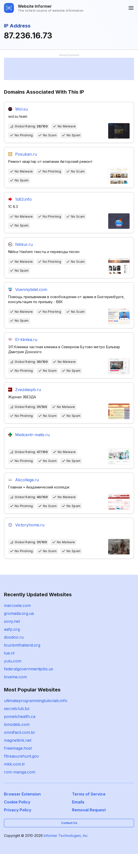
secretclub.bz (17, 708)
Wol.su (21, 109)
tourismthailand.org (22, 645)
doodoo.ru (14, 637)
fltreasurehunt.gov (21, 756)
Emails (78, 801)
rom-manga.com (19, 771)
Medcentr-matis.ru (32, 434)
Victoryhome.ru (29, 524)
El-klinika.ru (26, 339)
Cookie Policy (17, 801)
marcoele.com (17, 605)
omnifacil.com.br (19, 732)
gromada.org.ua (19, 613)
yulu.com (12, 660)
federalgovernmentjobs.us (28, 668)
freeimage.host (18, 748)
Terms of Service (88, 794)
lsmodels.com (17, 724)
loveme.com (15, 676)
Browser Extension (22, 794)
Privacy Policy (17, 809)
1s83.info (23, 199)
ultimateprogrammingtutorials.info (35, 700)
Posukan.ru (26, 154)
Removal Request (89, 809)
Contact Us (69, 823)
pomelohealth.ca (19, 716)
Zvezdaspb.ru (28, 389)
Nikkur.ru (24, 244)
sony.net (12, 621)
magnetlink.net (17, 740)
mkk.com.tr (14, 764)
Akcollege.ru (27, 479)
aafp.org (12, 629)
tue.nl (9, 653)
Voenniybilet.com (31, 289)
